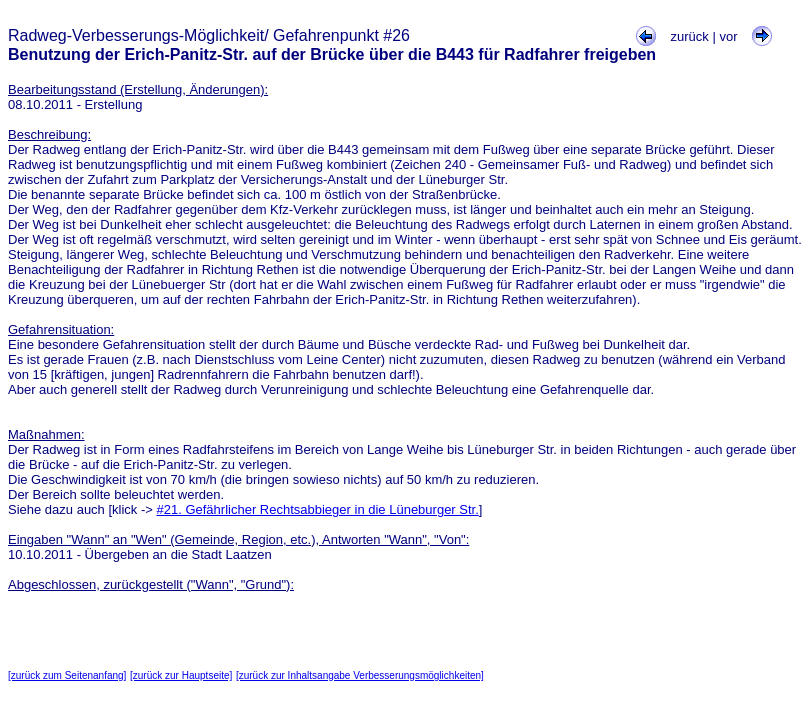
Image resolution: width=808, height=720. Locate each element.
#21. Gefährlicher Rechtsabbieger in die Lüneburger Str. (318, 509)
